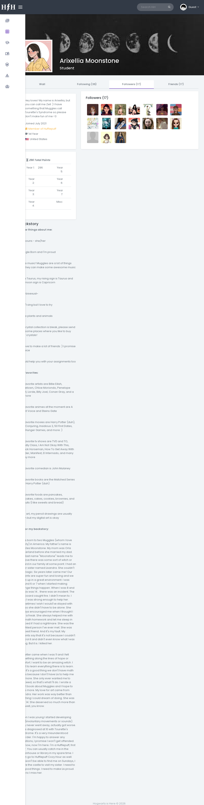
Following (87, 84)
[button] (190, 7)
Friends (176, 84)
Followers (131, 84)
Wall (42, 84)
